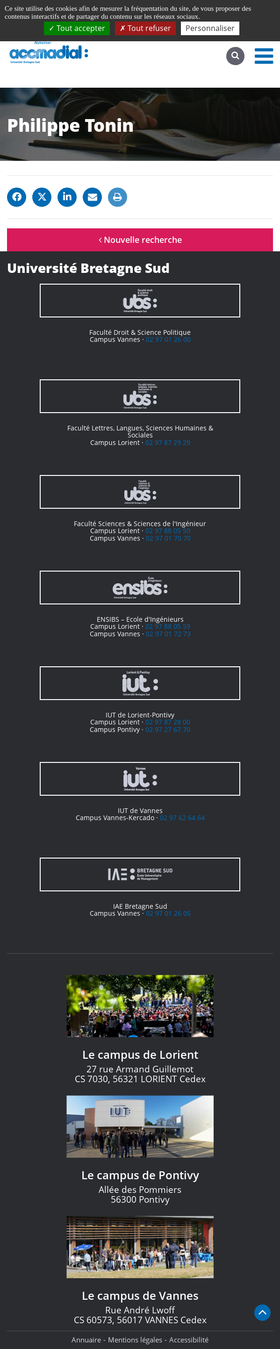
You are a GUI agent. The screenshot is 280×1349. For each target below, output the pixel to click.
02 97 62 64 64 (182, 817)
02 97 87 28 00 (167, 721)
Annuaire (86, 1339)
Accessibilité (188, 1339)
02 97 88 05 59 (167, 626)
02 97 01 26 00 (168, 339)
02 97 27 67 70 (167, 729)
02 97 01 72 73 (168, 633)
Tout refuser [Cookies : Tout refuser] (145, 28)
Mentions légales (135, 1339)
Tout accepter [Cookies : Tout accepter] (77, 28)
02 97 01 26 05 (168, 913)
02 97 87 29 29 (167, 442)
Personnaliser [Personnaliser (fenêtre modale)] (210, 28)
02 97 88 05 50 (167, 530)
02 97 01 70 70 (168, 538)
